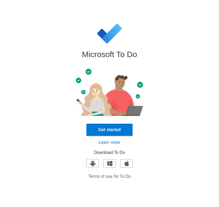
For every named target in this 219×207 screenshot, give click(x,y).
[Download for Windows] (109, 163)
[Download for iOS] (126, 163)
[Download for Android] (92, 163)
